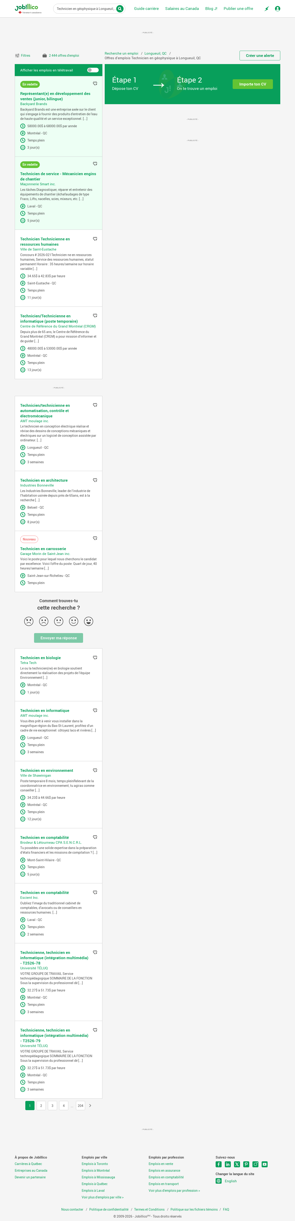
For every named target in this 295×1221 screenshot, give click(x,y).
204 (80, 1106)
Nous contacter (72, 1209)
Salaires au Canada (182, 8)
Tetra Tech (28, 662)
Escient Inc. (29, 897)
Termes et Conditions (149, 1209)
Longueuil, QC (156, 53)
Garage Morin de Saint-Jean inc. (45, 553)
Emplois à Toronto (95, 1164)
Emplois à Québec (94, 1184)
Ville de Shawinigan (35, 775)
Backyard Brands (33, 103)
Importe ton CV (252, 84)
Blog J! (211, 8)
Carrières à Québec (28, 1164)
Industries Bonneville (37, 485)
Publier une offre (238, 8)
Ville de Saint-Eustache (38, 249)
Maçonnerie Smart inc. (38, 184)
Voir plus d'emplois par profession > (174, 1191)
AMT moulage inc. (34, 421)
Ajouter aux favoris (95, 83)
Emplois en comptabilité (166, 1177)
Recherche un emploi (122, 53)
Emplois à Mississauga (98, 1177)
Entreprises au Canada (31, 1170)
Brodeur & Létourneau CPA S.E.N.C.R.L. (51, 842)
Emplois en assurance (164, 1170)
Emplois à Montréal (96, 1170)
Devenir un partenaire (30, 1177)
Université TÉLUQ (34, 968)
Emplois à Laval (93, 1191)
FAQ (226, 1209)
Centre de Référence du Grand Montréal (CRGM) (58, 326)
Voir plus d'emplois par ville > (103, 1197)
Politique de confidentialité (109, 1209)
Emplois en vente (161, 1164)
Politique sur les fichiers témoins (194, 1209)
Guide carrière (146, 8)
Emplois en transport (164, 1184)
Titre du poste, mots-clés (89, 8)
